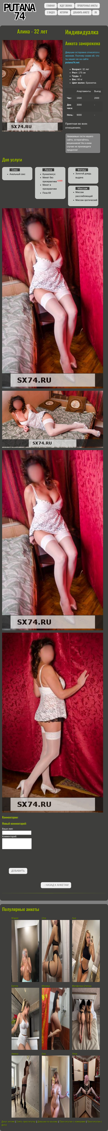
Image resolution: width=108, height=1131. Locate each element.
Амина (15, 1054)
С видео (51, 12)
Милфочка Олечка (81, 986)
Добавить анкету (81, 12)
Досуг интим (8, 1121)
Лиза (74, 1054)
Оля (44, 918)
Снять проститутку (26, 1121)
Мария (15, 918)
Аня (74, 918)
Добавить (18, 870)
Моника (46, 986)
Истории (64, 12)
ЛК (95, 12)
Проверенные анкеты (87, 5)
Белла (15, 986)
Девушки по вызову (47, 1121)
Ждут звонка (66, 5)
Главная (51, 5)
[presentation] (23, 859)
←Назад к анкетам (56, 885)
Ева (44, 1054)
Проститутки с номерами (72, 1121)
